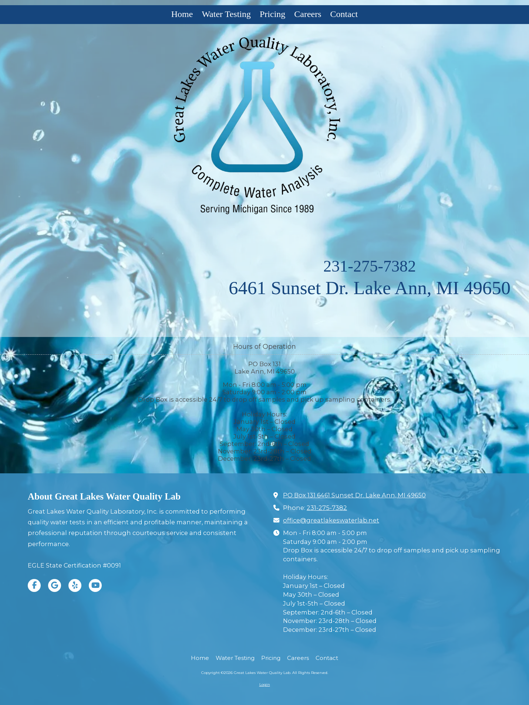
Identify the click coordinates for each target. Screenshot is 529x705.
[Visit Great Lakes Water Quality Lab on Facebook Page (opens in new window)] (34, 585)
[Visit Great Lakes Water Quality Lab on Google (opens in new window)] (54, 585)
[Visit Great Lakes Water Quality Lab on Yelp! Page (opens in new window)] (74, 585)
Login (264, 684)
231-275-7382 (369, 266)
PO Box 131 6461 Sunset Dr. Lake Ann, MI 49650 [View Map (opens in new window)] (354, 495)
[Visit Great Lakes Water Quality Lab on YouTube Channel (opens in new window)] (95, 585)
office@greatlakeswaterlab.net (331, 520)
